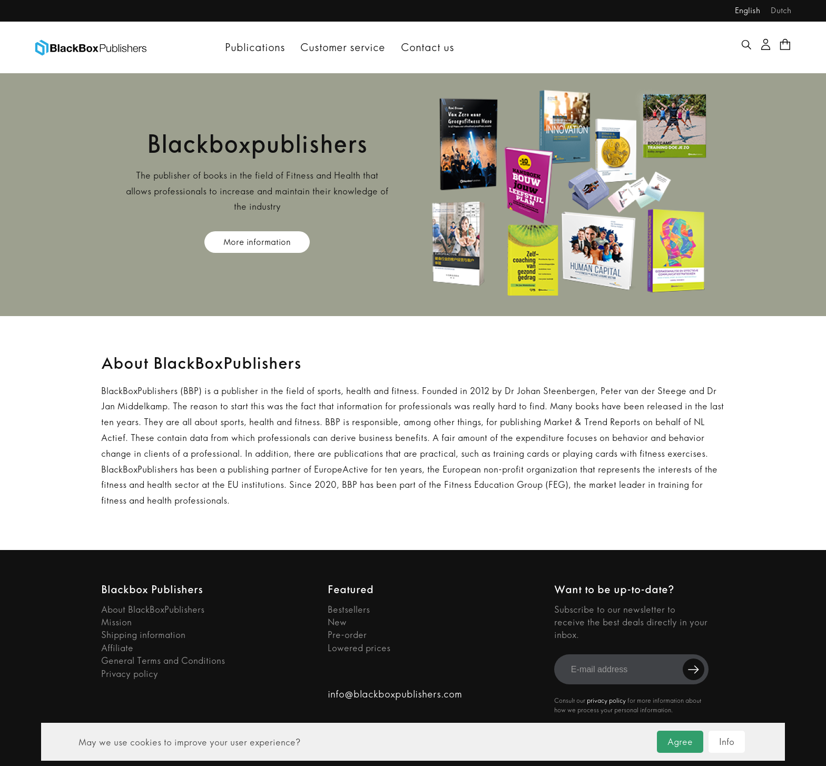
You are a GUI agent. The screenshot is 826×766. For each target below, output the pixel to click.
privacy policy (606, 700)
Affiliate (117, 648)
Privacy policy (129, 674)
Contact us (427, 47)
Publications (255, 47)
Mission (116, 622)
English (747, 10)
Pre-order (347, 635)
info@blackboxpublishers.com (395, 694)
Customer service (342, 47)
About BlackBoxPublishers (152, 609)
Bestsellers (349, 609)
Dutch (781, 10)
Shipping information (143, 635)
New (337, 622)
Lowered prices (359, 648)
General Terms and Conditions (163, 660)
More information (257, 242)
